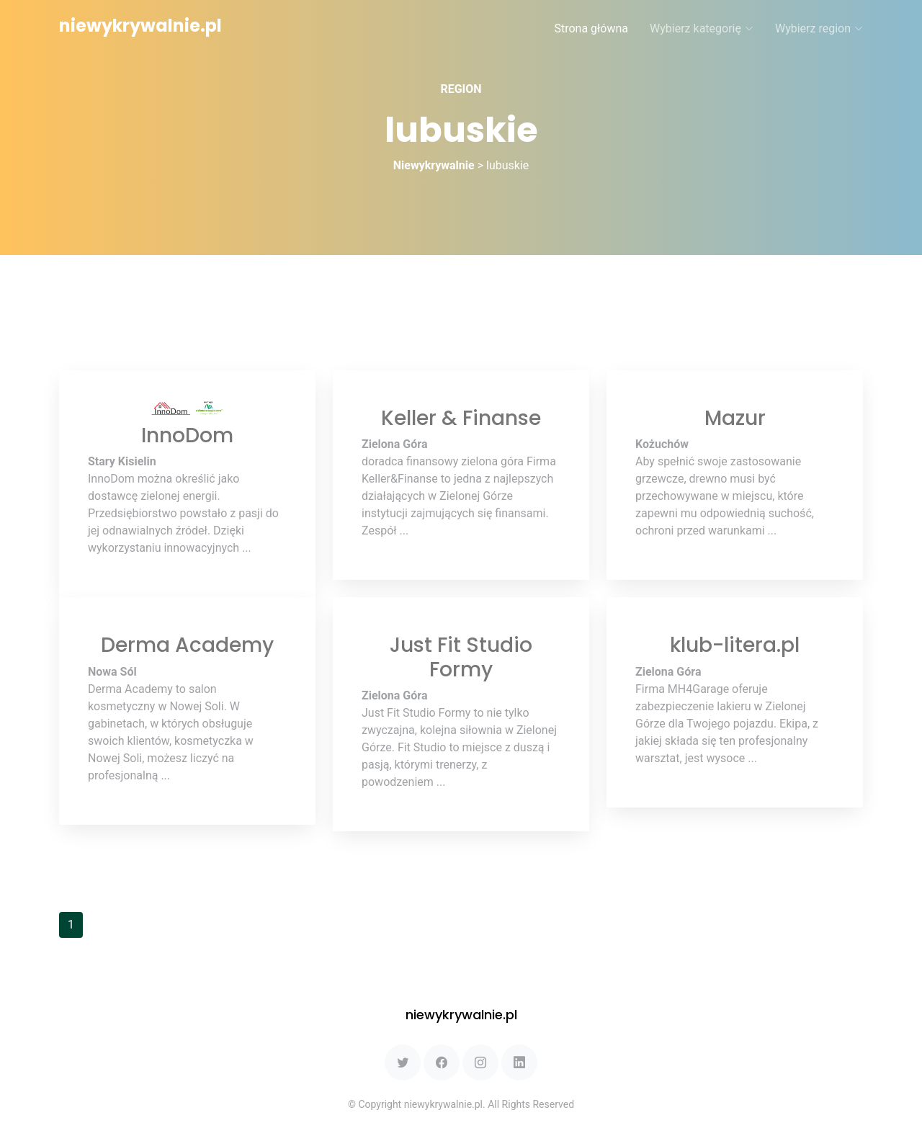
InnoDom (187, 435)
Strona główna (591, 28)
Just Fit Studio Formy (461, 657)
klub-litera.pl (735, 645)
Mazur (735, 418)
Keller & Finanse (461, 418)
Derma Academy (187, 645)
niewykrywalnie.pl (140, 25)
